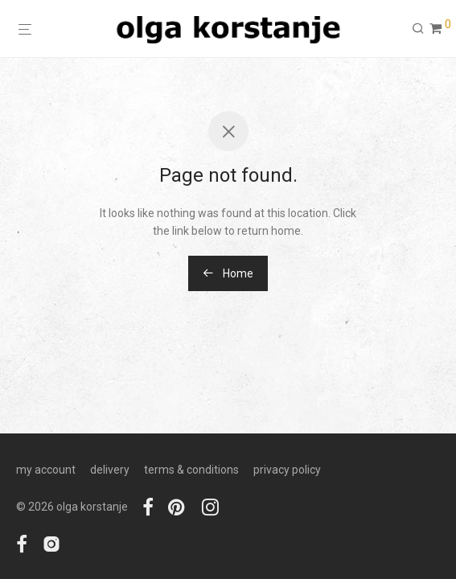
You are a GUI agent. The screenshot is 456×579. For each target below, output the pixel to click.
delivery (109, 469)
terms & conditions (191, 469)
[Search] (418, 29)
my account (46, 469)
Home (228, 273)
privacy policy (287, 469)
